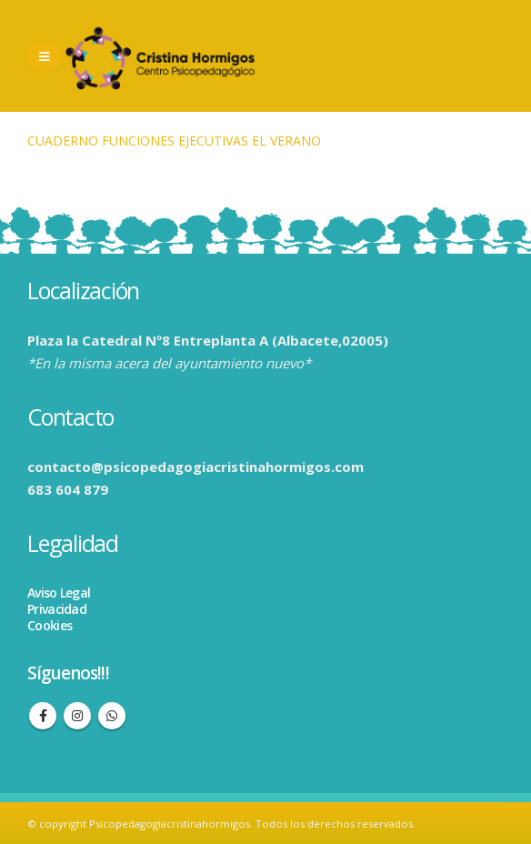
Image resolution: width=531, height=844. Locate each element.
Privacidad (56, 609)
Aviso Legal (58, 592)
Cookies (49, 625)
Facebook (42, 715)
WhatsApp (111, 715)
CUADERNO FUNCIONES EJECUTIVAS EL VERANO (174, 140)
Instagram (77, 715)
